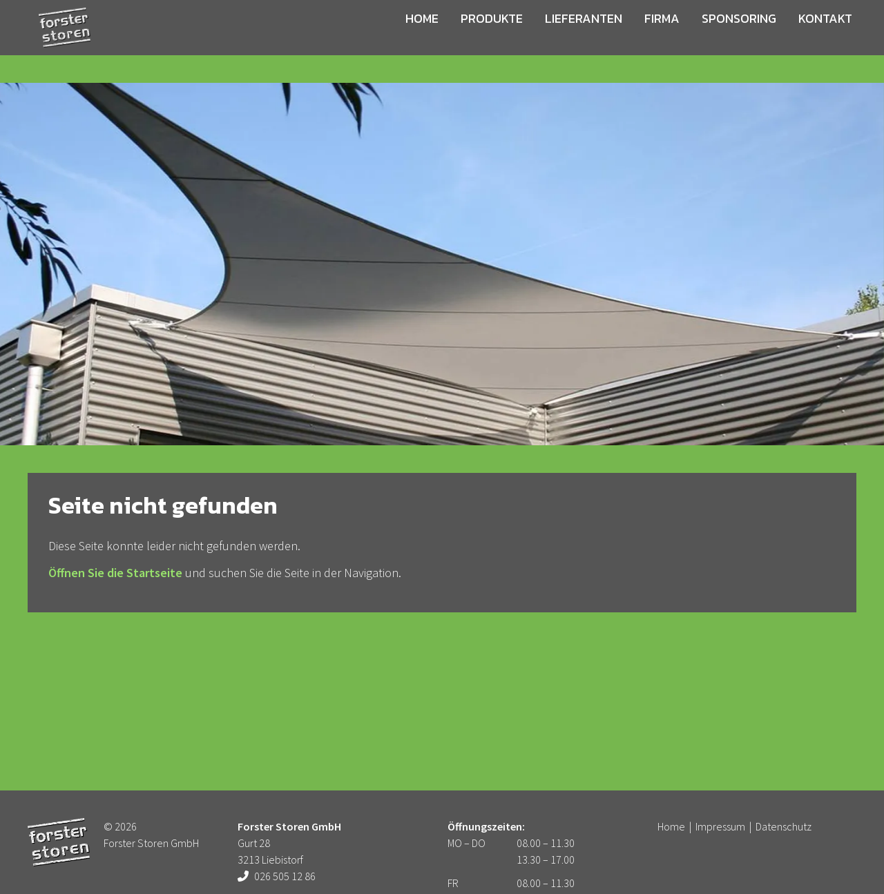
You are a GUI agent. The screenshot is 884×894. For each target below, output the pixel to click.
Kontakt (797, 37)
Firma (648, 37)
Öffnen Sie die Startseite (115, 573)
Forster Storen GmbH (68, 41)
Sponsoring (717, 37)
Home (432, 37)
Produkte (495, 37)
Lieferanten (578, 37)
